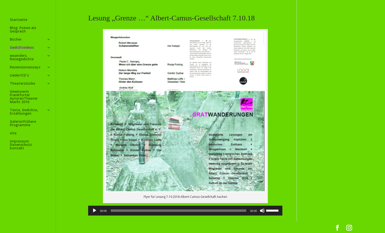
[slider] (178, 210)
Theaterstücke (22, 84)
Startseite (18, 20)
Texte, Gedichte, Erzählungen (24, 112)
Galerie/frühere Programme (23, 123)
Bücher (16, 40)
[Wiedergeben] (94, 210)
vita (13, 133)
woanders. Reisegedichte (22, 57)
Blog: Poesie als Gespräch (23, 29)
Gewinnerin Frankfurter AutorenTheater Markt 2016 (24, 97)
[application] (185, 211)
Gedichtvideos (22, 48)
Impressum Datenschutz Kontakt (21, 145)
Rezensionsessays (25, 67)
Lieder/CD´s (19, 76)
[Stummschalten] (262, 210)
